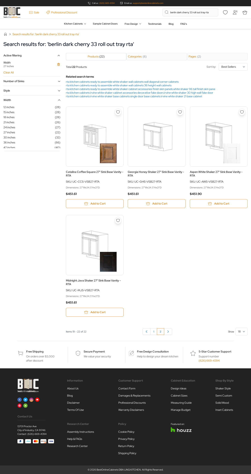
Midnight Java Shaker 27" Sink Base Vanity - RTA (93, 282)
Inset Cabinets (224, 410)
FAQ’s (183, 23)
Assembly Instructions (80, 432)
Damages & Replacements (134, 395)
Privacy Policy (126, 439)
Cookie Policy (126, 432)
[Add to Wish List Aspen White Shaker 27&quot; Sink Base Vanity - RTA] (241, 112)
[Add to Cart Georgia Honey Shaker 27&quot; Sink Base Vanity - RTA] (156, 203)
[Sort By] (233, 67)
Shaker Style (223, 388)
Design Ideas (178, 388)
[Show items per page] (241, 331)
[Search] (167, 12)
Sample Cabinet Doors (105, 23)
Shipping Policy (127, 453)
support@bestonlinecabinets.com (148, 3)
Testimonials (155, 23)
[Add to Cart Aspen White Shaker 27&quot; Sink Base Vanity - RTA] (219, 203)
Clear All (8, 72)
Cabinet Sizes (179, 395)
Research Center (77, 446)
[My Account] (235, 12)
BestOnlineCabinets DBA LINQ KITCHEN (119, 469)
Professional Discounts (132, 403)
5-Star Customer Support (215, 351)
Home (5, 34)
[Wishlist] (225, 12)
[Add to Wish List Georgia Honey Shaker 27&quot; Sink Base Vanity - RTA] (180, 112)
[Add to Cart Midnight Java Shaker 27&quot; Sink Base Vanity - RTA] (95, 312)
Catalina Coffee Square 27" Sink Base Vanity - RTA (94, 173)
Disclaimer (73, 403)
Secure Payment (94, 351)
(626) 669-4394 (107, 3)
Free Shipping (35, 351)
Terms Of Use (75, 410)
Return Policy (126, 446)
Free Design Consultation (153, 351)
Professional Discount (61, 12)
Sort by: (227, 67)
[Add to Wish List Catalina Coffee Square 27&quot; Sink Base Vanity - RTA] (118, 112)
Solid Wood (222, 403)
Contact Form (126, 388)
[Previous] (147, 331)
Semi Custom (223, 395)
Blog (171, 23)
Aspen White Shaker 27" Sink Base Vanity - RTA (216, 173)
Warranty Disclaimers (131, 410)
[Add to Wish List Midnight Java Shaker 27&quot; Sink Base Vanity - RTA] (118, 220)
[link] (168, 331)
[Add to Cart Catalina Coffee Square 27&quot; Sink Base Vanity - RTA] (95, 203)
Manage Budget (181, 410)
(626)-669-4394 (37, 434)
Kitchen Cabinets (73, 23)
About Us (72, 388)
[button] (31, 55)
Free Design (131, 23)
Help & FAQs (74, 439)
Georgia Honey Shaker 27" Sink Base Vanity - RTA (156, 173)
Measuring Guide (181, 403)
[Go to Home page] (11, 12)
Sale (34, 12)
